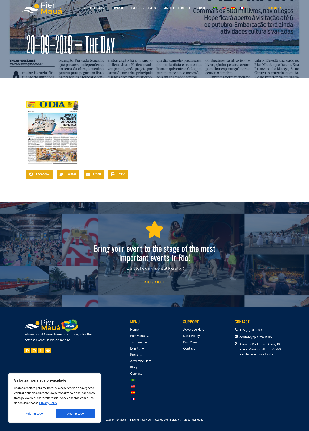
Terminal (119, 8)
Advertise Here (173, 8)
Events (138, 8)
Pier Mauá (99, 8)
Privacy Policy (48, 403)
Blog (191, 8)
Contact (203, 8)
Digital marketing (193, 420)
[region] (54, 398)
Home (83, 8)
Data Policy (191, 336)
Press (154, 8)
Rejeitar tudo (34, 413)
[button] (39, 174)
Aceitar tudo (75, 413)
